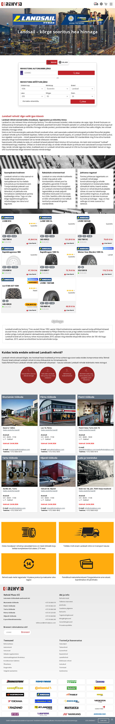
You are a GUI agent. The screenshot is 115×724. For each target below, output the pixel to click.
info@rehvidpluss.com (93, 508)
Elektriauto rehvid (65, 661)
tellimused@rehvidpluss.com (46, 623)
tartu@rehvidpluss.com (17, 508)
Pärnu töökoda (9, 613)
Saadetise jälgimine (66, 608)
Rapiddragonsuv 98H (11, 252)
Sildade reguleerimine (11, 654)
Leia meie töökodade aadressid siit (17, 598)
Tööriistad (62, 667)
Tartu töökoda (9, 609)
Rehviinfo (62, 612)
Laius (23, 93)
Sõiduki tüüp (25, 85)
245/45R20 (6, 304)
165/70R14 (6, 239)
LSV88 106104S (84, 221)
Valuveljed (62, 644)
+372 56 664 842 (50, 616)
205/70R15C (83, 239)
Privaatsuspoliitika (65, 625)
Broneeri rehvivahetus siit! (16, 627)
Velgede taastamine (10, 671)
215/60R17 (44, 270)
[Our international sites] (101, 4)
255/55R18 (82, 270)
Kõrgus (48, 93)
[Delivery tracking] (96, 4)
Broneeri (25, 632)
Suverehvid (63, 651)
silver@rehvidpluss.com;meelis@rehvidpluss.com (96, 449)
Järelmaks (62, 605)
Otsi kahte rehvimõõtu (31, 101)
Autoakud (62, 664)
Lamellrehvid (63, 657)
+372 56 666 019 (50, 602)
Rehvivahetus (8, 644)
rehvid (52, 62)
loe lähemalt (90, 720)
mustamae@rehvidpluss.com (19, 449)
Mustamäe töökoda (11, 602)
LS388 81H (6, 221)
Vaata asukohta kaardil (11, 430)
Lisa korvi (31, 243)
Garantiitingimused (65, 622)
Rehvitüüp (49, 85)
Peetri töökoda (9, 606)
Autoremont (8, 647)
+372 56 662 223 (50, 606)
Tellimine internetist (66, 602)
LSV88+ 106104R (47, 283)
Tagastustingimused (66, 615)
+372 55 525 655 (50, 613)
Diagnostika (8, 667)
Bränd (73, 85)
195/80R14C (45, 306)
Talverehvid (63, 647)
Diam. (73, 93)
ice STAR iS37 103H (10, 286)
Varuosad (7, 651)
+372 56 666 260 (50, 619)
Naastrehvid (63, 654)
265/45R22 (44, 239)
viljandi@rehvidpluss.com (56, 508)
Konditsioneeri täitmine (11, 661)
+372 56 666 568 (50, 609)
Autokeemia (63, 671)
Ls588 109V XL (46, 221)
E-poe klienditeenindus (12, 619)
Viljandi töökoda (10, 616)
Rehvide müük (64, 598)
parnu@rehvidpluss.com (55, 449)
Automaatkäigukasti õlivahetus (14, 657)
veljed (63, 62)
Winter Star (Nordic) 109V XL (90, 252)
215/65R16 (6, 270)
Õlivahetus (7, 664)
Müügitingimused (65, 618)
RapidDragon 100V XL (49, 252)
